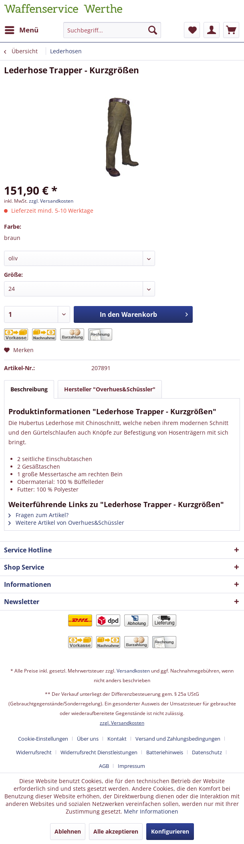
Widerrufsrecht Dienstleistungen (98, 752)
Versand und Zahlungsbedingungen (177, 738)
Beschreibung (29, 389)
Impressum (131, 765)
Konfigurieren (170, 831)
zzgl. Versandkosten (51, 200)
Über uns (88, 738)
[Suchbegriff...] (112, 30)
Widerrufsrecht (34, 752)
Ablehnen (67, 831)
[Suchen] (152, 30)
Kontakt (117, 738)
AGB (104, 765)
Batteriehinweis (164, 752)
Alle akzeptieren (115, 831)
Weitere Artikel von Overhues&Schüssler (66, 522)
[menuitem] (21, 30)
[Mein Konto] (212, 30)
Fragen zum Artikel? (38, 515)
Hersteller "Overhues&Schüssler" (109, 389)
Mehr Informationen (151, 811)
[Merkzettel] (192, 30)
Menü (21, 29)
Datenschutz (207, 752)
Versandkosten (133, 670)
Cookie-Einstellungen (43, 738)
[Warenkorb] (231, 30)
